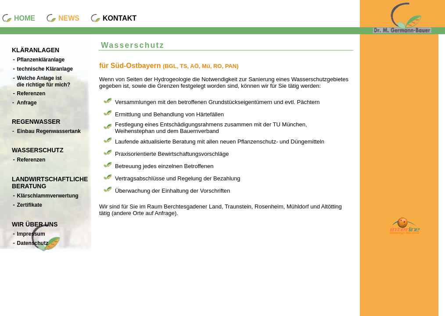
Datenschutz (30, 243)
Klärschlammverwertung (45, 196)
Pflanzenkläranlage (38, 60)
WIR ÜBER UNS (34, 224)
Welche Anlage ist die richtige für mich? (41, 81)
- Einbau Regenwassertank (46, 131)
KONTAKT (119, 18)
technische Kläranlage (42, 69)
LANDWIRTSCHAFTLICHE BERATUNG (50, 183)
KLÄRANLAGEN (35, 50)
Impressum (28, 234)
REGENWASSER (36, 121)
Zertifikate (27, 205)
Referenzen (28, 93)
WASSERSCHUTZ (37, 150)
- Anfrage (24, 103)
